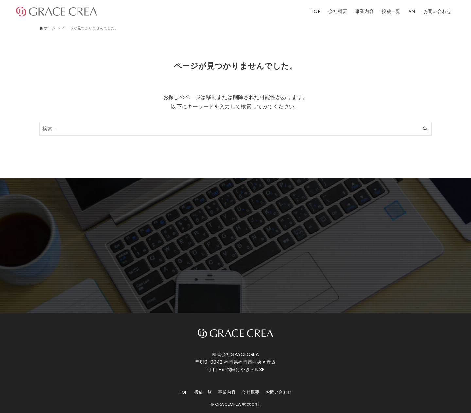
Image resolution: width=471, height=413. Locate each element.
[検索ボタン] (425, 129)
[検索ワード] (235, 129)
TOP (183, 392)
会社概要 (250, 392)
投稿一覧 (203, 392)
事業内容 (227, 392)
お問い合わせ (279, 392)
